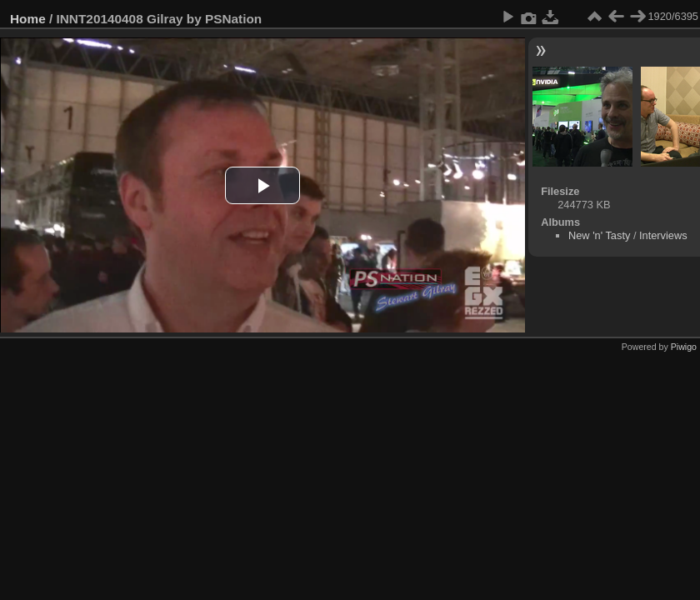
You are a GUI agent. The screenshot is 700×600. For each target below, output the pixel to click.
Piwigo (684, 347)
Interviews (663, 235)
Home (28, 19)
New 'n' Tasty (599, 235)
